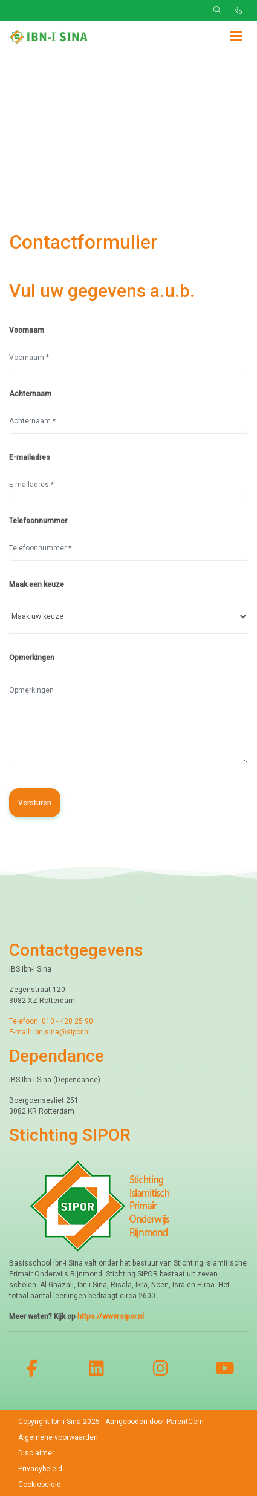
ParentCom (185, 1421)
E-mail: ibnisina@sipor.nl (49, 1032)
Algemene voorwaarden (58, 1437)
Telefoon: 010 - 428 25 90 (51, 1021)
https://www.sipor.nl (110, 1316)
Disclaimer (36, 1453)
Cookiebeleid (39, 1484)
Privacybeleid (40, 1469)
